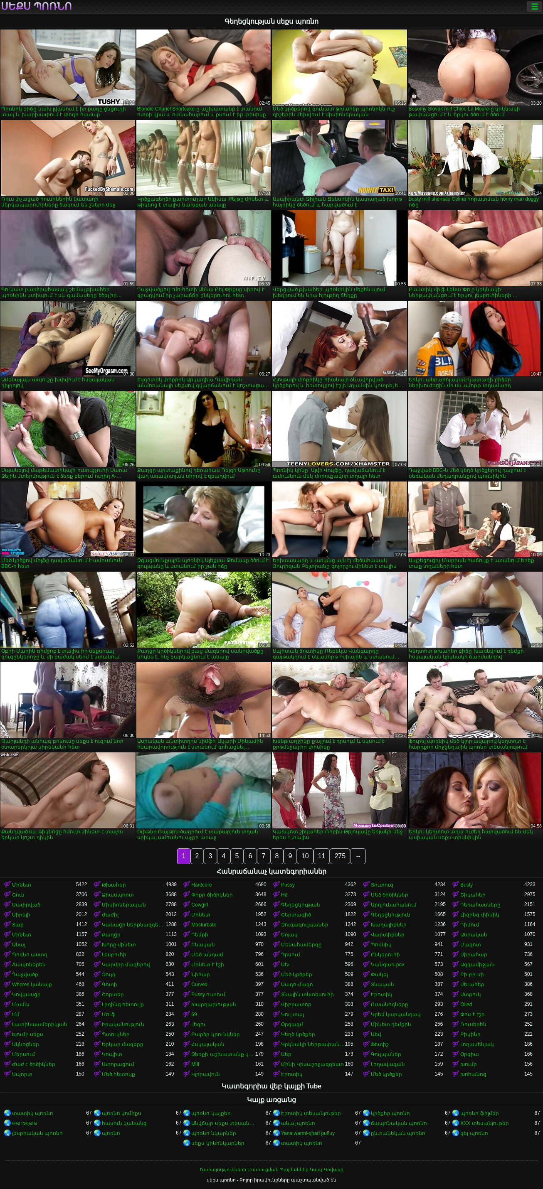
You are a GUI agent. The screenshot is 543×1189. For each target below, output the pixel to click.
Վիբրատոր (296, 1004)
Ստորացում (118, 1064)
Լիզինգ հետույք (123, 1004)
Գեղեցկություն (390, 915)
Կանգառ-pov (387, 965)
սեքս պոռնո (36, 6)
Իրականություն (123, 1024)
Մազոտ (470, 945)
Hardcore (201, 885)
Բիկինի (470, 1034)
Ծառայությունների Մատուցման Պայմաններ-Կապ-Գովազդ (271, 1169)
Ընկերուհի (385, 955)
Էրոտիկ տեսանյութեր (311, 1113)
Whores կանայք (32, 985)
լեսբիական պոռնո (37, 1133)
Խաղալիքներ (389, 925)
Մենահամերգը (301, 945)
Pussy (288, 885)
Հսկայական (208, 1044)
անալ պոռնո (298, 1123)
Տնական (382, 985)
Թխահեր (114, 885)
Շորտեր (113, 994)
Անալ (18, 945)
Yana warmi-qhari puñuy (308, 1133)
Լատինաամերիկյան (39, 1024)
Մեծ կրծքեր (296, 975)
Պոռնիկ (381, 945)
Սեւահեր (472, 985)
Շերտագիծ (296, 915)
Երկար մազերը (122, 1044)
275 (340, 856)
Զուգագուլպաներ (304, 925)
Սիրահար (473, 955)
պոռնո (111, 1133)
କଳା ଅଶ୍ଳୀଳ (24, 1123)
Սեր (286, 1054)
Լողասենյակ (477, 1044)
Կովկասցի (26, 994)
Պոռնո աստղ (29, 955)
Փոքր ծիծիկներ (211, 895)
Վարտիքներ (388, 935)
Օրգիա (469, 1054)
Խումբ (468, 1064)
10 (305, 856)
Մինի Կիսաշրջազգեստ (312, 1064)
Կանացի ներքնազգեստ (134, 925)
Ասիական (473, 935)
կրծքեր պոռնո (390, 1113)
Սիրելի (21, 915)
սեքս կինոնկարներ (217, 1143)
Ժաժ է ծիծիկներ (33, 1064)
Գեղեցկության (300, 905)
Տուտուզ (382, 885)
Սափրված (26, 905)
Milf (195, 1064)
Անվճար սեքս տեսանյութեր (223, 1123)
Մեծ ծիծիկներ (389, 895)
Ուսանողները (389, 1004)
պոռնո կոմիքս (121, 1113)
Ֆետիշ (380, 1044)
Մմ (16, 1014)
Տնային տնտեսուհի (307, 994)
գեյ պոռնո (474, 1133)
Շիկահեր (473, 895)
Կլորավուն (205, 1074)
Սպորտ (22, 1074)
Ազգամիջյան (477, 965)
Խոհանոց (473, 1074)
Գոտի (109, 985)
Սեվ (376, 1034)
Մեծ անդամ (207, 955)
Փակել (379, 975)
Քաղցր (111, 935)
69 (194, 1014)
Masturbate (203, 925)
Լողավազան (388, 1064)
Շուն (18, 895)
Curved (199, 985)
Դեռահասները (480, 905)
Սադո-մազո (297, 985)
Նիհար (200, 975)
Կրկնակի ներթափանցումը (313, 1044)
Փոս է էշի (472, 1014)
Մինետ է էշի (207, 965)
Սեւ (285, 965)
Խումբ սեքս (27, 1034)
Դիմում (469, 925)
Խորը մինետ (119, 945)
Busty (466, 885)
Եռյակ (289, 935)
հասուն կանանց (124, 1123)
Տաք (18, 925)
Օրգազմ (292, 1024)
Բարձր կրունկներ (215, 1034)
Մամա (21, 1004)
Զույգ (109, 975)
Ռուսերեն (473, 1024)
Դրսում (290, 955)
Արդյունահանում (394, 905)
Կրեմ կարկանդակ (396, 1014)
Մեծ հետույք (118, 1074)
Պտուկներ (116, 1034)
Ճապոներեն (29, 965)
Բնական (203, 945)
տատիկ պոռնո (32, 1113)
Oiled (466, 1004)
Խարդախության (213, 1004)
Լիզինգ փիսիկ (479, 915)
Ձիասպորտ (118, 895)
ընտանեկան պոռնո (398, 1133)
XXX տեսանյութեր (484, 1123)
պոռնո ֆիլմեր (479, 1113)
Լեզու (198, 1024)
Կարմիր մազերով (126, 965)
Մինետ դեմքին (391, 1024)
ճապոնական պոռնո (399, 1123)
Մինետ (21, 885)
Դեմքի (199, 935)
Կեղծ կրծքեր (298, 1034)
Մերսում (23, 1054)
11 (322, 856)
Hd (284, 895)
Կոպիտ (112, 1054)
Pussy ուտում (208, 994)
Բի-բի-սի (472, 975)
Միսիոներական (124, 905)
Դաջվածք (25, 975)
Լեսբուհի (114, 955)
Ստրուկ (470, 994)
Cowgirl (199, 905)
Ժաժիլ (110, 915)
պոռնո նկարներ (213, 1133)
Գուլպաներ (386, 1054)
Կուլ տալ (292, 1014)
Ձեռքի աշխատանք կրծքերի (223, 1054)
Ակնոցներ (25, 1044)
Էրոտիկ (381, 994)
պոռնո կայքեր (210, 1113)
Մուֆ (109, 1014)
